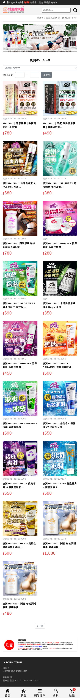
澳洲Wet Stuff (69, 18)
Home (40, 18)
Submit (46, 74)
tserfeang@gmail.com (15, 671)
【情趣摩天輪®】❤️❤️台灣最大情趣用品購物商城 (32, 2)
